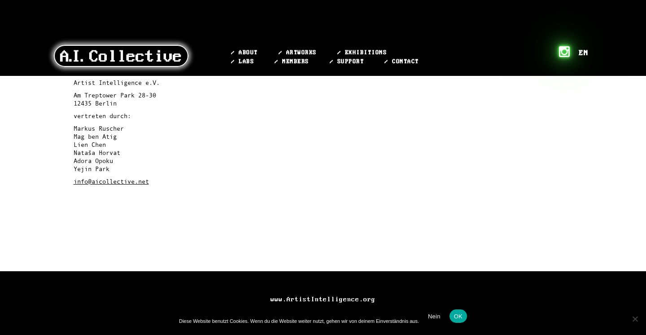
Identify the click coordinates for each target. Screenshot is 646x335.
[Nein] (634, 318)
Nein (434, 316)
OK (458, 316)
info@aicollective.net (111, 181)
